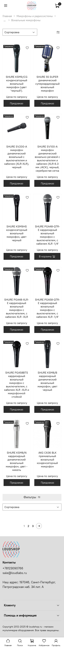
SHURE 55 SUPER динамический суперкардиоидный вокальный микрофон (47, 83)
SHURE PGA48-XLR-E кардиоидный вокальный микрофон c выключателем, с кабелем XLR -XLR (16, 308)
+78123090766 (13, 568)
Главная (7, 16)
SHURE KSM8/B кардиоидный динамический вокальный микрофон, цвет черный (47, 381)
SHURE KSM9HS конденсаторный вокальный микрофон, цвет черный (16, 233)
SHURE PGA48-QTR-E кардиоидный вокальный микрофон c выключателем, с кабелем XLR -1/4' (47, 235)
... (5, 20)
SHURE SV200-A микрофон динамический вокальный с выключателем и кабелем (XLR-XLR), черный (16, 157)
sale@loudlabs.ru (15, 573)
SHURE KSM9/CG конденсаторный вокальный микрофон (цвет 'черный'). (16, 83)
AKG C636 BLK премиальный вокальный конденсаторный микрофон (47, 459)
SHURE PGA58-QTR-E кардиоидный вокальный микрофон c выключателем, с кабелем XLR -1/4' (47, 308)
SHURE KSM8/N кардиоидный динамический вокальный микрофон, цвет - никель (16, 461)
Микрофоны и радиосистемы (35, 16)
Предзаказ (16, 103)
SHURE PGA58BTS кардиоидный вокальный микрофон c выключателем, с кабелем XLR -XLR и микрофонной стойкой (16, 384)
